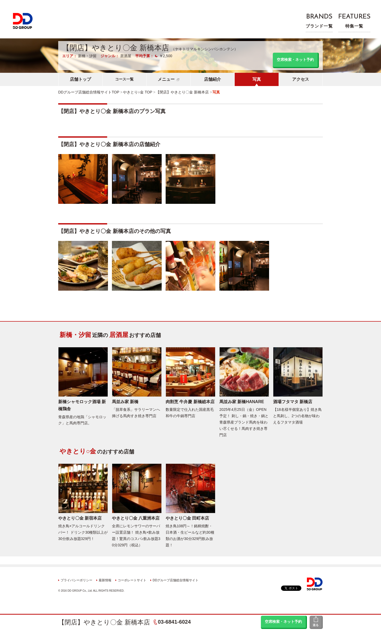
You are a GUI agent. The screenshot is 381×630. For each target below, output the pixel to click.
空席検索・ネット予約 (283, 621)
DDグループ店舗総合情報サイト (175, 580)
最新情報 (105, 580)
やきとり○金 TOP (137, 92)
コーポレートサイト (132, 580)
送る (316, 625)
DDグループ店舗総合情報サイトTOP (88, 92)
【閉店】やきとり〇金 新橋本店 (104, 622)
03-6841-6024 (174, 622)
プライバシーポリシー (76, 580)
